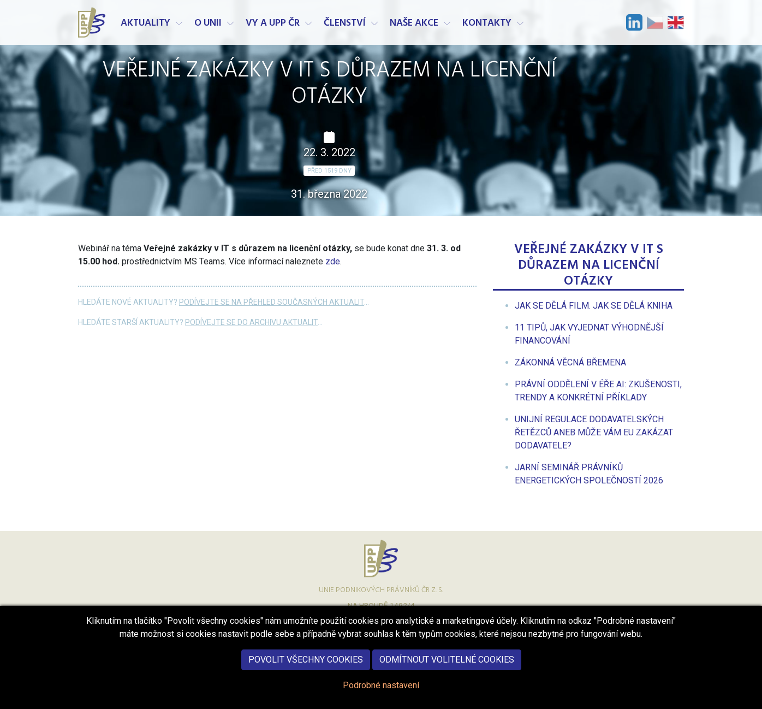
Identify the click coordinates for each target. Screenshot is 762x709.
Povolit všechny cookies (305, 668)
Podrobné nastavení (381, 694)
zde (332, 261)
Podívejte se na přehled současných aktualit (271, 302)
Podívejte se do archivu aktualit (251, 322)
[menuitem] (593, 305)
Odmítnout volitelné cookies (446, 668)
